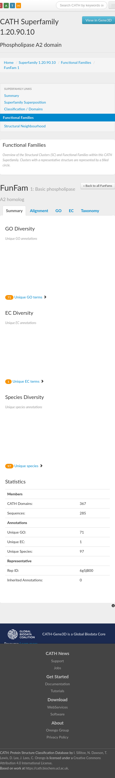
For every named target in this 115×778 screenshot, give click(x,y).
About (58, 723)
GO (58, 210)
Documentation (57, 684)
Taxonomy (90, 210)
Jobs (57, 668)
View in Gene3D (98, 20)
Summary (11, 95)
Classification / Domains (23, 109)
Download (58, 699)
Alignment (39, 210)
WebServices (57, 707)
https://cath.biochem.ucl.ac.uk (47, 768)
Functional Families (76, 62)
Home (9, 62)
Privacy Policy (57, 737)
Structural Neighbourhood (25, 126)
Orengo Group (57, 730)
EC (71, 210)
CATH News (57, 653)
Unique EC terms (24, 381)
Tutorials (57, 691)
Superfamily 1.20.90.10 (37, 62)
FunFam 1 (11, 67)
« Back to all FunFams (97, 186)
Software (58, 714)
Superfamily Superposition (25, 102)
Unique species (24, 466)
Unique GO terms (26, 297)
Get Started (57, 676)
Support (57, 661)
